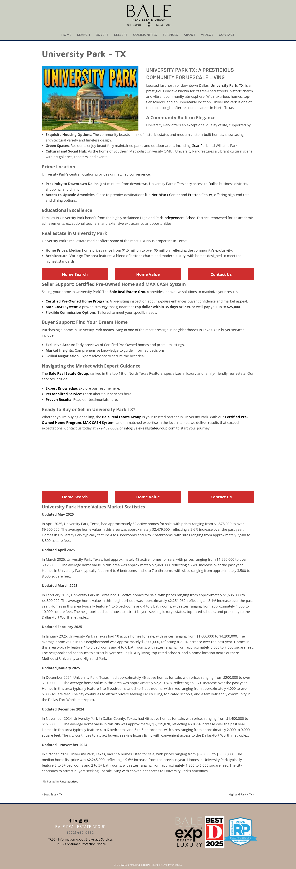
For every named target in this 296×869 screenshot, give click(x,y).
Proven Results (58, 399)
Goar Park (200, 145)
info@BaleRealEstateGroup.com (149, 428)
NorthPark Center (165, 194)
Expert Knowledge (61, 388)
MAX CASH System (61, 306)
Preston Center (200, 194)
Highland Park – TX (240, 794)
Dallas (213, 183)
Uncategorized (69, 781)
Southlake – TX (53, 794)
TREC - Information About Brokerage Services (80, 839)
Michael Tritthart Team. (144, 864)
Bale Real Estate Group (129, 291)
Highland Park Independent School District (174, 217)
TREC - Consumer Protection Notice (80, 844)
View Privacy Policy (171, 864)
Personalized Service (63, 394)
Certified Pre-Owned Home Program (77, 301)
